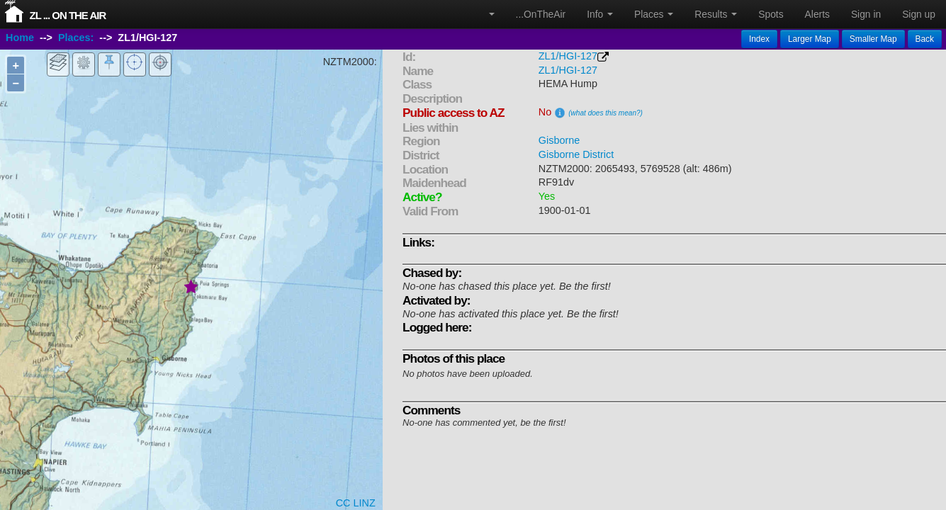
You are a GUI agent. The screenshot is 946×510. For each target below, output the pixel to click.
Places (653, 14)
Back (925, 39)
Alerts (817, 14)
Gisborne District (576, 154)
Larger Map (809, 39)
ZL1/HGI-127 (568, 56)
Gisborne (559, 140)
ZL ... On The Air (67, 15)
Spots (770, 14)
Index (759, 39)
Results (715, 14)
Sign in (866, 14)
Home (20, 37)
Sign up (918, 14)
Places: (76, 37)
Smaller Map (873, 39)
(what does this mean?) (605, 113)
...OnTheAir (541, 14)
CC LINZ (356, 503)
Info (600, 14)
